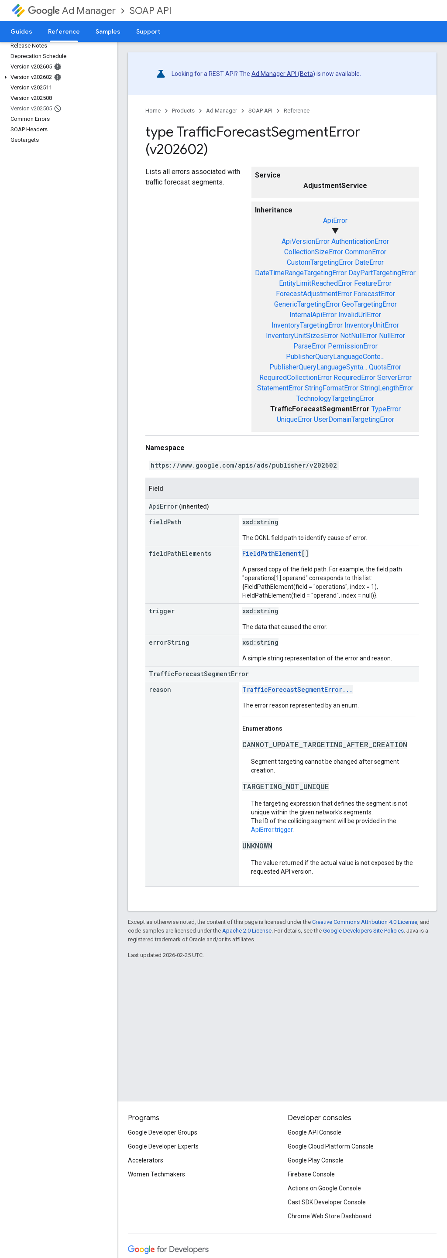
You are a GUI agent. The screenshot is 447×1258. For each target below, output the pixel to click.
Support (148, 31)
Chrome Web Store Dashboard (329, 1216)
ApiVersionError (306, 241)
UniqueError (294, 419)
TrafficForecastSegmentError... (297, 689)
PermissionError (353, 346)
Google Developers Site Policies (363, 930)
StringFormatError (331, 388)
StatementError (280, 388)
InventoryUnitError (371, 325)
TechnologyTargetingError (335, 398)
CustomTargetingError (320, 262)
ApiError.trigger (271, 829)
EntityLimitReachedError (315, 283)
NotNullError (358, 336)
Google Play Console (316, 1160)
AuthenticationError (360, 241)
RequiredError (354, 377)
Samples (108, 31)
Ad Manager (72, 11)
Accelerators (145, 1160)
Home (153, 110)
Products (183, 110)
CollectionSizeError (313, 252)
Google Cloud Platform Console (331, 1146)
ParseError (309, 346)
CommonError (365, 252)
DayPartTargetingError (382, 273)
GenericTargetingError (307, 304)
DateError (369, 262)
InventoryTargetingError (307, 325)
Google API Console (314, 1132)
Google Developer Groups (162, 1132)
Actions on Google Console (324, 1188)
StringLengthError (386, 388)
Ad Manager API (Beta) (283, 73)
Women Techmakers (156, 1174)
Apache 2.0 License (247, 930)
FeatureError (373, 283)
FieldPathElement (271, 553)
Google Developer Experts (163, 1146)
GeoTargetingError (369, 304)
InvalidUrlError (359, 315)
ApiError (335, 220)
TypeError (386, 409)
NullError (392, 336)
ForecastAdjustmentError (314, 294)
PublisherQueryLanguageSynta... (318, 367)
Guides (21, 31)
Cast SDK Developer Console (327, 1202)
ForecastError (374, 294)
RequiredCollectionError (295, 377)
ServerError (394, 377)
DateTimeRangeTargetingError (301, 273)
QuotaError (385, 367)
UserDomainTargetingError (354, 419)
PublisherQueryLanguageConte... (335, 356)
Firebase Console (311, 1174)
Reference (296, 110)
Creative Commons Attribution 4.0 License (364, 922)
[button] (57, 77)
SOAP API (151, 11)
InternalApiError (313, 315)
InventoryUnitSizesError (302, 336)
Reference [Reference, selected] (64, 31)
